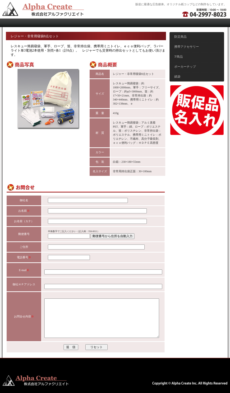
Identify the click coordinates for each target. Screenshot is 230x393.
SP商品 (178, 56)
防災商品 (180, 36)
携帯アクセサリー (186, 46)
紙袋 (177, 76)
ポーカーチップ (185, 66)
